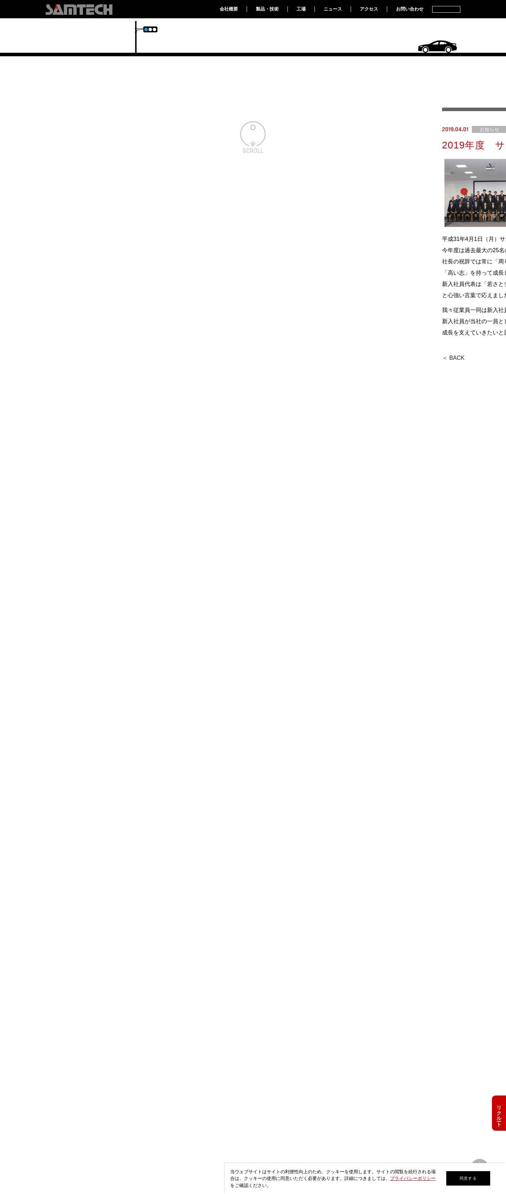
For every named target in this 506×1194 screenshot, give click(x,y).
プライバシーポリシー (413, 1178)
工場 (301, 9)
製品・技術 (267, 9)
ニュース (333, 9)
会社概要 (229, 9)
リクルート (499, 1113)
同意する (468, 1178)
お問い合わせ (409, 9)
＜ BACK (453, 358)
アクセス (369, 9)
